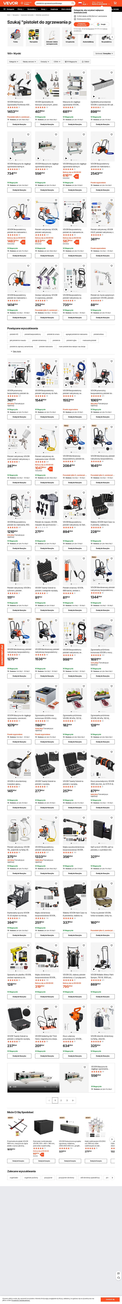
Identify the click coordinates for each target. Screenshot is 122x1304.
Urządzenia (70, 42)
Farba (15, 42)
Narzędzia (16, 15)
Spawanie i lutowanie (27, 15)
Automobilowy (88, 42)
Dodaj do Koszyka (19, 124)
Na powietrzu (107, 42)
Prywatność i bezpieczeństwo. (21, 1300)
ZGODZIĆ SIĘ (110, 1299)
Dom (8, 15)
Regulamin (91, 29)
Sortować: (99, 53)
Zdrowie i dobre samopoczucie (52, 43)
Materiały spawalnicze (42, 15)
